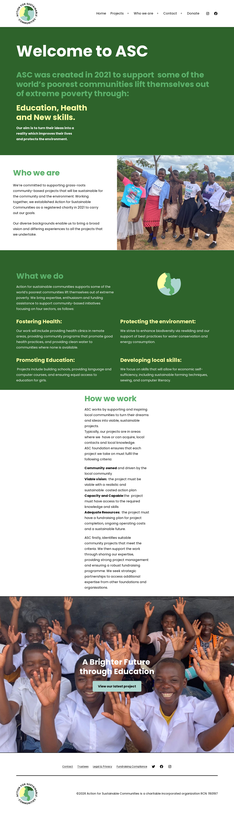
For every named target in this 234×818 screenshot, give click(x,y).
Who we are (143, 13)
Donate (193, 13)
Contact (170, 13)
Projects (117, 13)
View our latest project (117, 686)
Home (101, 13)
